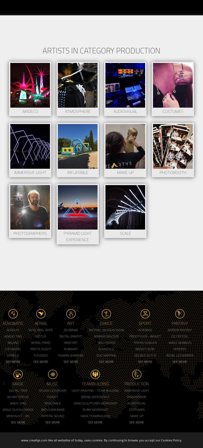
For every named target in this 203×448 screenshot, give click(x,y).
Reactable (53, 403)
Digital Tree (18, 390)
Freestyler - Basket (145, 336)
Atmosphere (136, 396)
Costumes (137, 409)
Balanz (13, 342)
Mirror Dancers (106, 336)
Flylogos (41, 355)
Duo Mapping (106, 355)
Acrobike (145, 329)
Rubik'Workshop (95, 409)
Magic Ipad (18, 403)
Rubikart (71, 348)
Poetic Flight (40, 348)
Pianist (52, 396)
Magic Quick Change (18, 409)
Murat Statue (18, 396)
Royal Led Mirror (179, 355)
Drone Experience (95, 396)
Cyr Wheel (13, 348)
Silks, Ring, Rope (41, 329)
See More (13, 361)
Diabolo (13, 355)
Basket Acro (145, 348)
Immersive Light (136, 390)
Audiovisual (136, 403)
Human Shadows (71, 355)
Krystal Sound (52, 415)
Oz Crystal (180, 336)
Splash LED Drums (52, 390)
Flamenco (106, 348)
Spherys (179, 348)
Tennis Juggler (145, 342)
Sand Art (71, 342)
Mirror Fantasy (180, 329)
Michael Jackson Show (106, 329)
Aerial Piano (40, 342)
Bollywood (106, 342)
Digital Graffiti (70, 336)
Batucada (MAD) (52, 409)
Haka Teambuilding (95, 415)
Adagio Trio (13, 336)
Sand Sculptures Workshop (95, 403)
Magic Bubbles (180, 342)
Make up (136, 415)
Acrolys (13, 329)
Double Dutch (145, 355)
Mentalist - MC (18, 415)
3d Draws (71, 329)
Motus (41, 336)
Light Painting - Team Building (95, 390)
